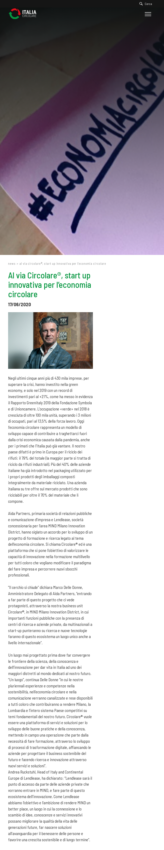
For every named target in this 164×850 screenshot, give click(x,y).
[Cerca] (146, 3)
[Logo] (25, 14)
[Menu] (147, 14)
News (12, 263)
